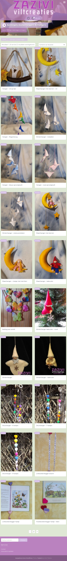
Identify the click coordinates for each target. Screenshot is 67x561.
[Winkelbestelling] (52, 44)
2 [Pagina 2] (33, 531)
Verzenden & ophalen (7, 551)
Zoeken (23, 540)
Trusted (39, 558)
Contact (3, 549)
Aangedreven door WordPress (23, 558)
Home (4, 39)
